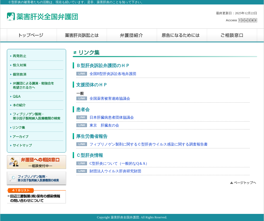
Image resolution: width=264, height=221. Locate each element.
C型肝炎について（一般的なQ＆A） (119, 163)
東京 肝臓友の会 (104, 125)
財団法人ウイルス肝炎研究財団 (115, 171)
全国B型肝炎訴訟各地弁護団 (113, 74)
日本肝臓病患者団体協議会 (112, 117)
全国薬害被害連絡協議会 (110, 99)
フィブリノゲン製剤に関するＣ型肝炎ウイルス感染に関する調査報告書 (149, 144)
